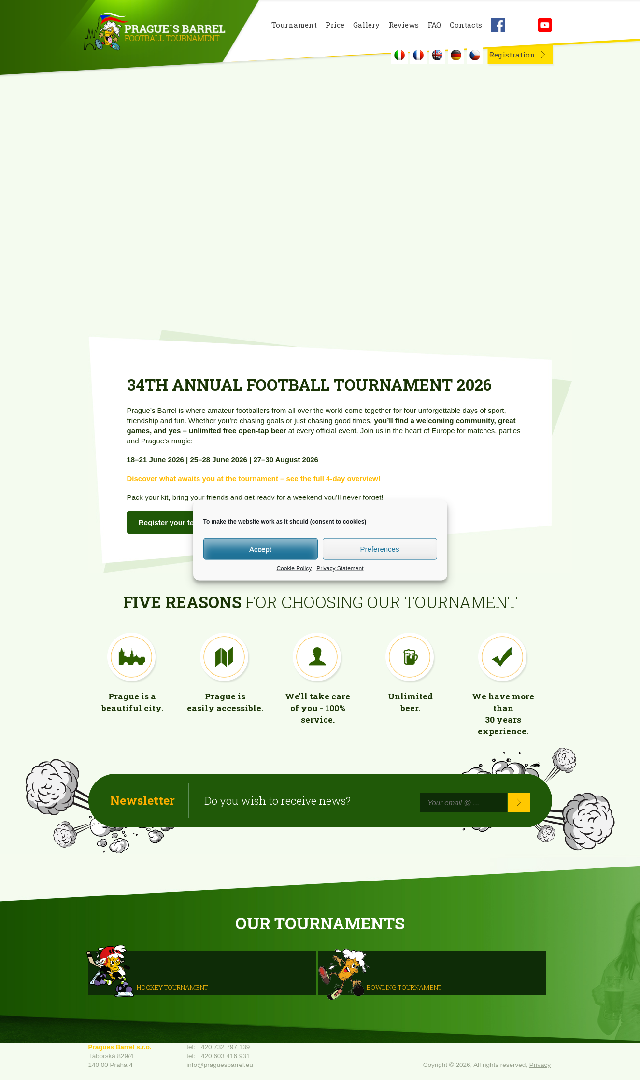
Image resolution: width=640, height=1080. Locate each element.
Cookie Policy (294, 568)
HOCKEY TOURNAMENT (172, 987)
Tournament (294, 25)
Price (335, 25)
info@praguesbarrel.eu (219, 1064)
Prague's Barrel (154, 32)
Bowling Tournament (404, 987)
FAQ (434, 25)
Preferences (379, 548)
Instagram (521, 25)
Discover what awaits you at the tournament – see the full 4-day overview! (254, 478)
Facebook (498, 25)
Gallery (366, 25)
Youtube (545, 25)
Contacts (466, 25)
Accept (260, 548)
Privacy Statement (339, 568)
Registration (512, 54)
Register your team (171, 522)
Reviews (404, 25)
